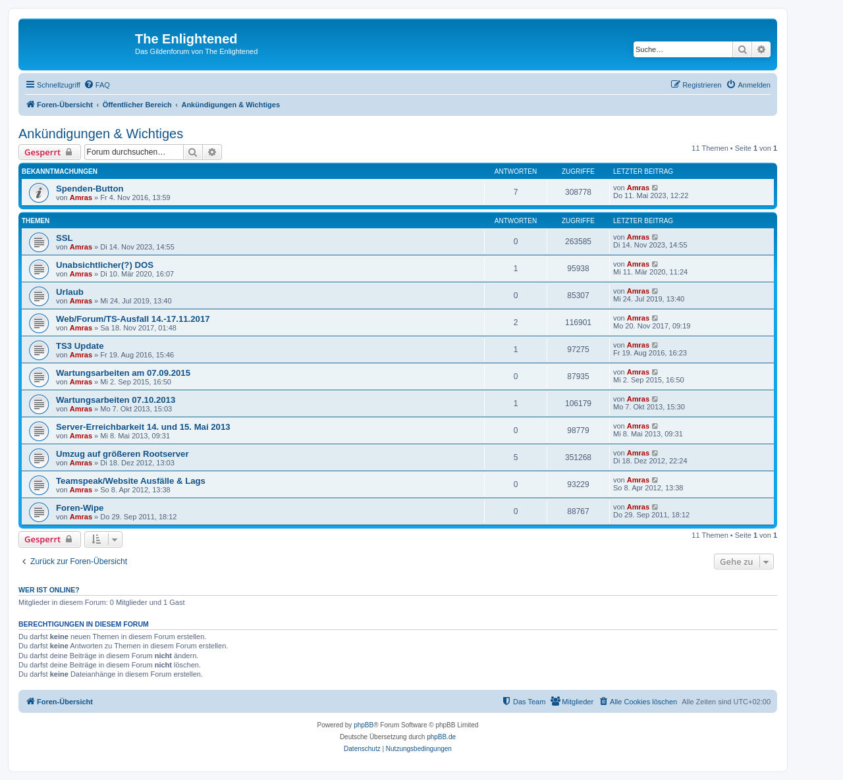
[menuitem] (97, 85)
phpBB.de (441, 737)
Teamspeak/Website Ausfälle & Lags (130, 481)
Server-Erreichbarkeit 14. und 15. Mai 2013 (143, 427)
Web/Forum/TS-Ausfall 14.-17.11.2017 (133, 319)
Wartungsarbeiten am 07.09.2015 (123, 373)
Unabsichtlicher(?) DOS (104, 265)
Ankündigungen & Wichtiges (100, 133)
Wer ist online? (49, 590)
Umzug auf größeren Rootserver (122, 454)
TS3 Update (80, 346)
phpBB (363, 725)
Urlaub (70, 292)
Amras (81, 197)
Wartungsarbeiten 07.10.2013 (115, 400)
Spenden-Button (90, 189)
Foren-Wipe (79, 508)
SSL (64, 238)
